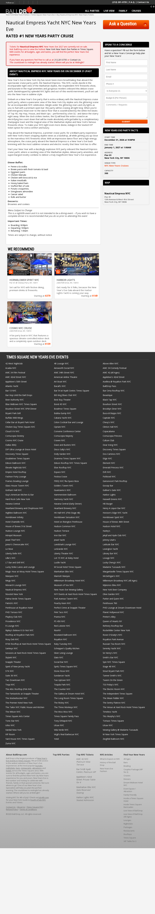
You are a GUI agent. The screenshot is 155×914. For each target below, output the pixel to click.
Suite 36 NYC (11, 675)
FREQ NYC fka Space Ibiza (66, 481)
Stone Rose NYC (62, 671)
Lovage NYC (108, 558)
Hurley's (106, 530)
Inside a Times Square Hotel (133, 799)
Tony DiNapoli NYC (63, 720)
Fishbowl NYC (109, 476)
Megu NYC (10, 580)
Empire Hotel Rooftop (15, 472)
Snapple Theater (13, 662)
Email (35, 2)
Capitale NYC (109, 417)
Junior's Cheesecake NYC (17, 544)
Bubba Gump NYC (62, 413)
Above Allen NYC (111, 363)
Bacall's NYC (60, 386)
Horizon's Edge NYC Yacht (115, 512)
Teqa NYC (10, 684)
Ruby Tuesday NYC (63, 643)
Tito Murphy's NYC (111, 716)
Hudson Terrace (61, 530)
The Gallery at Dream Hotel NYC (69, 693)
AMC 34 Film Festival (15, 372)
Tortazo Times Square (113, 720)
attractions (37, 768)
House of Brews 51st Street (18, 526)
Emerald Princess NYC (113, 467)
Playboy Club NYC (13, 616)
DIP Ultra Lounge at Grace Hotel (20, 449)
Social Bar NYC (61, 662)
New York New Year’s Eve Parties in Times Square (69, 49)
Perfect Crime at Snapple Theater (70, 607)
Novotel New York (14, 594)
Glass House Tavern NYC (17, 485)
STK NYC (9, 671)
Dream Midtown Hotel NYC (133, 783)
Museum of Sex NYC (64, 585)
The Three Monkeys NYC (66, 707)
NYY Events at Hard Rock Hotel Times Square (75, 594)
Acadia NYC (10, 368)
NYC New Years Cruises (117, 165)
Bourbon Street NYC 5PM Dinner (20, 408)
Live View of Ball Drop (133, 810)
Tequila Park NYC (62, 684)
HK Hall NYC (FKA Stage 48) (67, 512)
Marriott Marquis (62, 576)
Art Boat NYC (60, 381)
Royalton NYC (60, 639)
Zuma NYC (10, 743)
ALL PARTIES (92, 10)
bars (18, 768)
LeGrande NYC (61, 549)
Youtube (30, 2)
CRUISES (136, 10)
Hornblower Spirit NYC (113, 517)
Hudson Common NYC (64, 526)
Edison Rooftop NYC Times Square (70, 463)
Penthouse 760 (110, 603)
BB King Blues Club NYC (65, 395)
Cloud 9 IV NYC (12, 431)
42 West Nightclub (14, 363)
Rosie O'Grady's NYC (112, 634)
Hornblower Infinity (14, 517)
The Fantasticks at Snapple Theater (22, 693)
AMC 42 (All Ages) (111, 372)
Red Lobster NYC (62, 625)
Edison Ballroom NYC (15, 463)
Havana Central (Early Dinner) (68, 503)
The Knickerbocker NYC (16, 698)
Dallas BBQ (10, 445)
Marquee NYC (12, 576)
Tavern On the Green (113, 680)
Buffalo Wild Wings (14, 417)
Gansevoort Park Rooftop (115, 481)
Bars (126, 762)
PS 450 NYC (59, 621)
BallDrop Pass (109, 386)
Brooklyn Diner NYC (112, 408)
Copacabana (109, 431)
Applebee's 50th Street (16, 381)
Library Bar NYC (110, 553)
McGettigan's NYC (111, 576)
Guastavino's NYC (62, 490)
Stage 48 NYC (109, 666)
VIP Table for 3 (130, 841)
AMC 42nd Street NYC (15, 377)
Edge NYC (107, 458)
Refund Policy (12, 809)
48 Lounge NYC (61, 363)
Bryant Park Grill (13, 413)
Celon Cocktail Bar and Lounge (68, 422)
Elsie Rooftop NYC (62, 467)
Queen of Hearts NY (112, 621)
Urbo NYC (10, 725)
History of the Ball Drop (108, 763)
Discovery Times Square (114, 449)
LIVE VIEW (109, 10)
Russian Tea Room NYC (114, 643)
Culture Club (108, 440)
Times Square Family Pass (66, 716)
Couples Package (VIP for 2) (133, 770)
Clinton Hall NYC (110, 426)
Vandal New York (13, 729)
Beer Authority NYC (14, 399)
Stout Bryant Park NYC (113, 671)
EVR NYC (107, 472)
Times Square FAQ (34, 807)
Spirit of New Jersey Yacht (17, 666)
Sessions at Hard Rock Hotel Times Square (25, 653)
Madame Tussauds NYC (114, 567)
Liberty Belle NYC (13, 553)
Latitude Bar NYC (111, 544)
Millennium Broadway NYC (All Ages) (120, 580)
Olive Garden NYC (111, 594)
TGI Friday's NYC (111, 684)
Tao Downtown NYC (15, 680)
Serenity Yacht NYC (112, 648)
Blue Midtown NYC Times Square (21, 404)
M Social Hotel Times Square (67, 567)
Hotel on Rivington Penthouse (68, 521)
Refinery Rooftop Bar (113, 625)
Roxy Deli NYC (12, 639)
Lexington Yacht (110, 549)
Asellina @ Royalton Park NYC (117, 381)
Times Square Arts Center (17, 716)
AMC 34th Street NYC (64, 372)
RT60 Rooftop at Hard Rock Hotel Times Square (28, 643)
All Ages (127, 759)
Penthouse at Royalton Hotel (19, 607)
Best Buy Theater (62, 399)
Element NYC (109, 463)
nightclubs (10, 768)
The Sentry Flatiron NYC (114, 702)
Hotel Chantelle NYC (15, 521)
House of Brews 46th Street (116, 521)
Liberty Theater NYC (63, 553)
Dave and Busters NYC (65, 445)
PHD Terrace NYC (13, 612)
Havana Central (12, 503)
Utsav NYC (59, 725)
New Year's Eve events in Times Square (26, 759)
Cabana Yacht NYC (63, 417)
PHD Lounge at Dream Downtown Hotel (122, 607)
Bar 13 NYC (10, 390)
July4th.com (44, 797)
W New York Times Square (115, 734)
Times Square (130, 837)
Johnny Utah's (109, 539)
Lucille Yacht (60, 562)
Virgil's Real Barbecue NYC (66, 734)
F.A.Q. (132, 2)
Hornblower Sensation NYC (67, 517)
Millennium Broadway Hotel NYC (69, 580)
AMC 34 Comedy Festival (114, 368)
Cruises (127, 775)
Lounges (127, 820)
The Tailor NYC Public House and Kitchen (24, 707)
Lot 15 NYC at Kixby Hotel (66, 558)
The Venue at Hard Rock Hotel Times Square (124, 707)
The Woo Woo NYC (63, 711)
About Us (21, 807)
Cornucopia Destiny (14, 435)
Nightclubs (128, 823)
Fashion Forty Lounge (15, 476)
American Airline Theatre (65, 377)
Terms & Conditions (28, 809)
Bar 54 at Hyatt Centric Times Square (71, 390)
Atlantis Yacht (11, 386)
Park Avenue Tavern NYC (66, 598)
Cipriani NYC (60, 426)
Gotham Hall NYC (13, 490)
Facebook (17, 2)
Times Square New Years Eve (26, 2)
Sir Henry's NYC (110, 653)
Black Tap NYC (110, 399)
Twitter (21, 2)
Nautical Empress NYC (16, 589)
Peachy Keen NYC (62, 603)
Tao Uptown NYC (62, 680)
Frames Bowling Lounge (16, 481)
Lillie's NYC (10, 558)
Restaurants (129, 830)
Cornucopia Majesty (63, 435)
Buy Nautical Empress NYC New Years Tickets (75, 15)
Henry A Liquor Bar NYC (114, 508)
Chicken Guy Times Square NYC (20, 426)
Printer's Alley (109, 616)
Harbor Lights (109, 494)
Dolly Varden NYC (62, 454)
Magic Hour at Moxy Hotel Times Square (24, 571)
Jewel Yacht (59, 539)
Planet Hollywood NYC (113, 612)
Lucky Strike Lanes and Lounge (20, 567)
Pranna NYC (59, 616)
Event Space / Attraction (130, 790)
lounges (38, 765)
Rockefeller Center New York (116, 630)
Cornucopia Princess (112, 435)
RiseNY (57, 630)
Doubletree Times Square (17, 458)
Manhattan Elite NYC (64, 571)
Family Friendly (130, 794)
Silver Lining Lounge (63, 653)
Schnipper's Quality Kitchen (66, 648)
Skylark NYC (11, 657)
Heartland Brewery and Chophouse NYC (24, 508)
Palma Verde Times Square (18, 598)
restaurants (26, 768)
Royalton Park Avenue (113, 639)
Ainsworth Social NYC (64, 368)
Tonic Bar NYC (12, 720)
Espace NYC (59, 472)
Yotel (56, 738)
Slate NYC (58, 657)
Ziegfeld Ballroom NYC (113, 738)
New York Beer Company (115, 589)
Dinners (127, 779)
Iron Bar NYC (60, 535)
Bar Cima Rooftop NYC (114, 390)
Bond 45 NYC (60, 404)
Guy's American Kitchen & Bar (19, 494)
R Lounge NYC (12, 625)
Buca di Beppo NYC (112, 413)
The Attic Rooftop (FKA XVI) (18, 689)
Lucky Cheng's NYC (112, 562)
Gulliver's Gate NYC (112, 490)
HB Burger (108, 503)
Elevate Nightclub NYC (15, 467)
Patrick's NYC (11, 603)
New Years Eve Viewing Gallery (68, 589)
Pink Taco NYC (61, 612)
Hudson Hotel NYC (111, 526)
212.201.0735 (60, 59)
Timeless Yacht (110, 711)
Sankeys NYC (11, 648)
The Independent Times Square (117, 693)
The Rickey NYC (61, 702)
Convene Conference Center (67, 431)
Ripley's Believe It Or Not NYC (19, 630)
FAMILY (123, 10)
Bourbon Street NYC (112, 404)
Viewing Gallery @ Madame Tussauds (120, 729)
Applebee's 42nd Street (113, 377)
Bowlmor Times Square (65, 408)
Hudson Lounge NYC (15, 530)
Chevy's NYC (109, 422)
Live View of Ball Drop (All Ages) (133, 815)
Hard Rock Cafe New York (17, 499)
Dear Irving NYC (110, 445)
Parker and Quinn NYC (113, 598)
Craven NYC (59, 440)
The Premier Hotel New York (19, 702)
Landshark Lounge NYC (65, 544)
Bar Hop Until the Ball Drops (18, 395)
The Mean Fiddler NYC (113, 698)
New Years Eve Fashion (106, 769)
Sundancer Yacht (62, 675)
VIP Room (10, 734)
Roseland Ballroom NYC (65, 634)
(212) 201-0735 (119, 2)
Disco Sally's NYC (62, 449)
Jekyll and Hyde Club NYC (114, 535)
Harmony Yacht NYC (63, 499)
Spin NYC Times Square (114, 662)
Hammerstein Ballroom (65, 494)
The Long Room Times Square (68, 698)
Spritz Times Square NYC (66, 666)
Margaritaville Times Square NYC (118, 571)
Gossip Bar (108, 485)
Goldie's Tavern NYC (63, 485)
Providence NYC (13, 621)
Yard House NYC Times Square (20, 738)
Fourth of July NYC (38, 800)
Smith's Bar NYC (110, 657)
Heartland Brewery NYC (65, 508)
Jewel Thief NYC (12, 539)
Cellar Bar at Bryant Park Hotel (19, 422)
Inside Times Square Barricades (133, 805)
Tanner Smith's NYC (112, 675)
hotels (9, 770)
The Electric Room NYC (114, 689)
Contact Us (143, 2)
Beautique (107, 395)
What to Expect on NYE (110, 759)
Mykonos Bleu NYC (112, 585)
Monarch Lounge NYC (15, 585)
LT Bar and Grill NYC (15, 562)
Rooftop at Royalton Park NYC (19, 634)
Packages (128, 827)
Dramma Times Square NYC (67, 458)
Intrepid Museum (13, 535)
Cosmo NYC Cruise (14, 440)
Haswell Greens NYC (112, 499)
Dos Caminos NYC (111, 454)
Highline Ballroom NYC (16, 512)
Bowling (127, 766)
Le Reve (9, 549)
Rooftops (128, 834)
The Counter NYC (62, 689)
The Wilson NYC (13, 711)
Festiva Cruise (60, 476)
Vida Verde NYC (61, 729)
